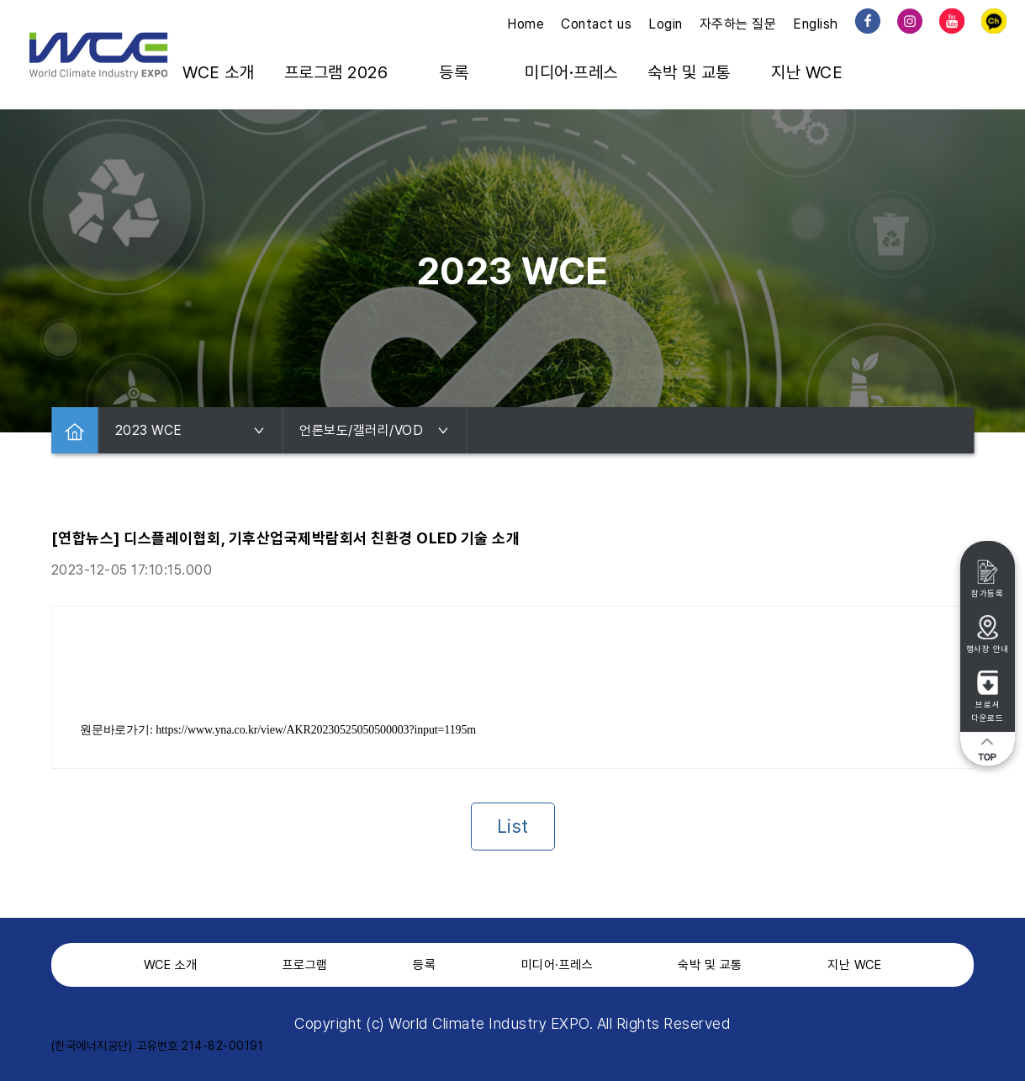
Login (665, 24)
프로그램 (305, 964)
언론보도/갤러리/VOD (374, 430)
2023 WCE (190, 430)
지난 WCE (807, 72)
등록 (453, 72)
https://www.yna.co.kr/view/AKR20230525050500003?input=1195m (316, 729)
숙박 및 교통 (689, 72)
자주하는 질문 (738, 24)
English (815, 24)
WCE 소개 (218, 72)
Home (525, 24)
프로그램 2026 (336, 72)
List (513, 826)
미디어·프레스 (571, 72)
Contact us (596, 24)
